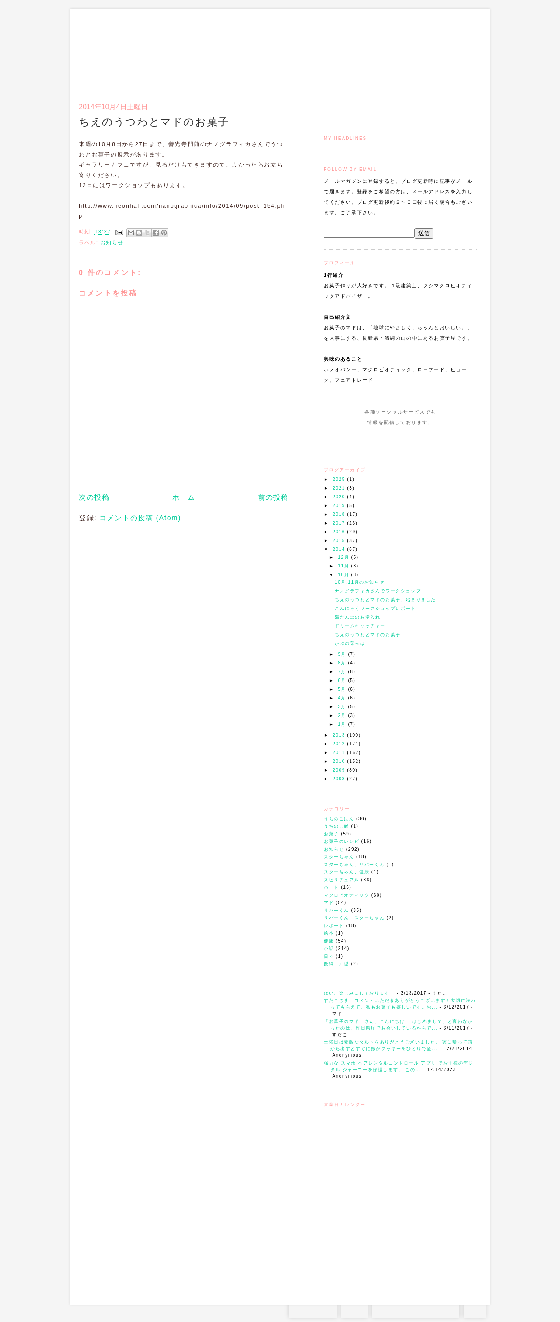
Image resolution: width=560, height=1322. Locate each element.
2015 (339, 540)
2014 (339, 549)
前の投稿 (273, 497)
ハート (331, 887)
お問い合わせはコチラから (415, 1309)
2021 (339, 488)
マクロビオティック (346, 895)
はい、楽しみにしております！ (359, 993)
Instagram (375, 438)
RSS (354, 1309)
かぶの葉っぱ (350, 643)
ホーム (184, 497)
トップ (341, 50)
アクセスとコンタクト (434, 50)
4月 (343, 698)
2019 (339, 505)
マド (329, 902)
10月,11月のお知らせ (360, 582)
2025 (339, 479)
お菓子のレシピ (341, 841)
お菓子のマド (104, 46)
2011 (339, 752)
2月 (343, 715)
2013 (339, 735)
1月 (343, 724)
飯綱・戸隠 (336, 963)
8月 (343, 663)
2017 (339, 523)
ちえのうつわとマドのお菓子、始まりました (385, 599)
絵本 (329, 933)
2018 (339, 514)
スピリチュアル (341, 879)
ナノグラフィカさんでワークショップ (378, 590)
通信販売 (384, 50)
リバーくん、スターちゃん (354, 917)
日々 (329, 956)
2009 (339, 770)
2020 (339, 496)
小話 (329, 948)
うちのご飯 (336, 826)
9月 (343, 654)
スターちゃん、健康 (346, 872)
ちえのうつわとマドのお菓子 (368, 634)
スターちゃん (339, 856)
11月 (344, 566)
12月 (344, 557)
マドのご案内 (362, 50)
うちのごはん (339, 818)
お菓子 (331, 833)
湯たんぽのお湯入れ (357, 617)
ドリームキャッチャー (360, 625)
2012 (339, 743)
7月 (343, 671)
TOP (475, 1309)
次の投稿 (94, 497)
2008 (339, 778)
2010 (339, 761)
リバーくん (336, 910)
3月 (343, 706)
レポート (334, 925)
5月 (343, 689)
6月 (343, 680)
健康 (329, 941)
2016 (339, 531)
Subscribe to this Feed (430, 438)
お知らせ (334, 849)
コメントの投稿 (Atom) (140, 518)
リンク (461, 50)
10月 (344, 574)
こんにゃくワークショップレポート (375, 608)
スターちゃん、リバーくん (354, 864)
